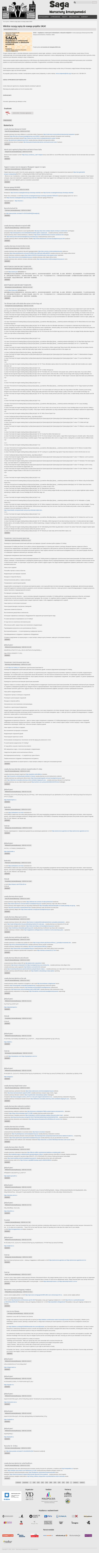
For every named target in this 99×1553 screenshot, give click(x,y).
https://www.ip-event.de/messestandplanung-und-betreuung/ (22, 236)
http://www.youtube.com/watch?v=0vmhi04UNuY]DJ (19, 1451)
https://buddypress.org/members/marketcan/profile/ (42, 1472)
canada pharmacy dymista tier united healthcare (18, 1463)
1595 (55, 1482)
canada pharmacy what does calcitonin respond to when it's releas (23, 769)
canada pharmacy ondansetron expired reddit (17, 225)
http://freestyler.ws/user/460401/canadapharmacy (38, 987)
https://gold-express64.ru (10, 1176)
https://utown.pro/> (13, 271)
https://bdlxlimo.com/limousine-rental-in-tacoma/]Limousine (54, 1319)
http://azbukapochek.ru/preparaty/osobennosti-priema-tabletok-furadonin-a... (54, 1135)
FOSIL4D (6, 879)
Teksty (64, 17)
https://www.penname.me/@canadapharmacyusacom (50, 259)
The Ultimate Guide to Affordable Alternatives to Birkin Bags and (23, 303)
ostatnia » (82, 1482)
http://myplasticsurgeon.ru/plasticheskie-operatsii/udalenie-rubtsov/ (26, 1154)
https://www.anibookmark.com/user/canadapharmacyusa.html (49, 238)
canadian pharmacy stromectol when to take (17, 246)
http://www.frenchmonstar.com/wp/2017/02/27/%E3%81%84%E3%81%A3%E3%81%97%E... (35, 1117)
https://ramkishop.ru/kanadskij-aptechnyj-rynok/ (21, 928)
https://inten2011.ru (9, 1211)
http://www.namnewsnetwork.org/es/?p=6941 (19, 1093)
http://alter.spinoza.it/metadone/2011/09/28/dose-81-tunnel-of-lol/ (45, 1119)
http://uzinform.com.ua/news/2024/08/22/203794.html (45, 782)
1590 (34, 1482)
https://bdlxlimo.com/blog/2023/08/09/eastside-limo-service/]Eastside (26, 1326)
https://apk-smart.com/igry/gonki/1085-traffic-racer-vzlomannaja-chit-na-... (44, 1295)
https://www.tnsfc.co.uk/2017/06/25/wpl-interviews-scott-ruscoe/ (54, 1139)
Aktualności (44, 17)
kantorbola (7, 807)
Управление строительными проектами (16, 538)
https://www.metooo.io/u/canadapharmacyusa (20, 257)
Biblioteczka (74, 17)
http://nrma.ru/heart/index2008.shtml (18, 944)
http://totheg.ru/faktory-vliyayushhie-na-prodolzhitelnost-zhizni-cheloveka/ (46, 1476)
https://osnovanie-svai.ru (10, 1402)
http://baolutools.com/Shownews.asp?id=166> (23, 1300)
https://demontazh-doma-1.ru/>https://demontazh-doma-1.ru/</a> (60, 1281)
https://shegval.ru (8, 1076)
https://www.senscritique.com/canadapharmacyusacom (40, 926)
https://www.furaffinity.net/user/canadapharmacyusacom (21, 1158)
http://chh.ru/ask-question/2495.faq (38, 946)
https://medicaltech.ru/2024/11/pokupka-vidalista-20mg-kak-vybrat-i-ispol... (44, 1115)
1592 (42, 1482)
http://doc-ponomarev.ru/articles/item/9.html (20, 907)
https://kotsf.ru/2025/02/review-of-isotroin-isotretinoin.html (49, 234)
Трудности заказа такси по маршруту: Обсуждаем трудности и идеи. (25, 167)
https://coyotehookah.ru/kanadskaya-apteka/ (36, 1095)
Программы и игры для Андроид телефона (17, 1289)
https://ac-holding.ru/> (14, 667)
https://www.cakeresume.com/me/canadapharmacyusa (40, 1091)
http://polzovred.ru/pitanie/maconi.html (18, 140)
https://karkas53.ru (9, 1437)
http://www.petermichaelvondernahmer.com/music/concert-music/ (40, 142)
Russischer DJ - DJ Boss (11, 1446)
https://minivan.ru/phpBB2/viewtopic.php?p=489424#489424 (35, 1160)
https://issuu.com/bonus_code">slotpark (32, 154)
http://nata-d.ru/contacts (39, 1132)
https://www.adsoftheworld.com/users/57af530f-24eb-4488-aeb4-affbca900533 (30, 253)
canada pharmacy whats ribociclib (14, 1147)
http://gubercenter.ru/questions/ (34, 963)
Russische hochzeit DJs (10, 208)
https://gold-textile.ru (9, 851)
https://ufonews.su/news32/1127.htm (46, 950)
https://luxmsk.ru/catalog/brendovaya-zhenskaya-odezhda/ (26, 192)
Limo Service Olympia (13, 1311)
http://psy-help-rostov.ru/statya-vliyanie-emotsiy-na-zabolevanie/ (51, 231)
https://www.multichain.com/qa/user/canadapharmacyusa (35, 909)
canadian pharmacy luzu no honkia (14, 1126)
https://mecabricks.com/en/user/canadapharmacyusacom (43, 991)
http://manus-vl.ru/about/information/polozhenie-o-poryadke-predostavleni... (46, 922)
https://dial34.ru (8, 1042)
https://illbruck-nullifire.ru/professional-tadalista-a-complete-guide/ (44, 1152)
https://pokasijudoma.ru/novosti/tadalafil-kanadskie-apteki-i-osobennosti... (29, 232)
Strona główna (6, 21)
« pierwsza (18, 1482)
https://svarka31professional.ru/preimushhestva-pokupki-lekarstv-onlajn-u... (26, 969)
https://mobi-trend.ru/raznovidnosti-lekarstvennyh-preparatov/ (59, 134)
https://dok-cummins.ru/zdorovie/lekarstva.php (50, 251)
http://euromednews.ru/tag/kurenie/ (46, 983)
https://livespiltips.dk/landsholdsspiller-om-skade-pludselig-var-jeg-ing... (57, 905)
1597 (63, 1482)
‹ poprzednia (25, 1482)
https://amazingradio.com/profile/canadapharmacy (23, 985)
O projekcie (55, 17)
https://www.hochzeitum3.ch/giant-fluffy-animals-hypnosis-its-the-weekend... (29, 1474)
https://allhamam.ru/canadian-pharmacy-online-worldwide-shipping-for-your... (27, 780)
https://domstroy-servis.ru (10, 1195)
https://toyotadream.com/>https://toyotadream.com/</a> (22, 1056)
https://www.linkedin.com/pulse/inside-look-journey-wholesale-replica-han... (23, 510)
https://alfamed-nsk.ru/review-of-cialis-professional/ (39, 901)
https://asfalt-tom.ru (9, 1246)
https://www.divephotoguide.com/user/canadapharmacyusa (46, 778)
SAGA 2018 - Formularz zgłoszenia (22, 113)
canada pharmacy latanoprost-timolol (15, 129)
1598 (67, 1482)
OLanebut (7, 1220)
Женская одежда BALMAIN (12, 187)
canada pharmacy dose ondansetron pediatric (17, 1106)
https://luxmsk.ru (19, 201)
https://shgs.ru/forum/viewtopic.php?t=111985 (20, 1113)
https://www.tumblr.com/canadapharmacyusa (22, 948)
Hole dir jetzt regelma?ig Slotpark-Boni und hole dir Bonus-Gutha (23, 149)
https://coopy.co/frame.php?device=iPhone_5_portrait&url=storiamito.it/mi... (52, 942)
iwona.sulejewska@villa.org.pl (63, 73)
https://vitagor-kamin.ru (10, 1367)
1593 (46, 1482)
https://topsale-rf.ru (9, 1384)
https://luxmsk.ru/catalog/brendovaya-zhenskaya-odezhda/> (22, 197)
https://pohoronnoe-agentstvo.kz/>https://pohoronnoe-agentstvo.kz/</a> (70, 831)
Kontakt (84, 17)
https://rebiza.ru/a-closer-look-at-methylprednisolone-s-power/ (40, 138)
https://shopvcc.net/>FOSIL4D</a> (17, 884)
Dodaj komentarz (7, 120)
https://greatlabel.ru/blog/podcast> (57, 1302)
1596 (59, 1482)
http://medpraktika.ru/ (67, 1468)
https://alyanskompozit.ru (10, 1007)
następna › (75, 1482)
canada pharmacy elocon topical (13, 896)
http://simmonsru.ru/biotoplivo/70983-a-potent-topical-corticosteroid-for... (46, 1111)
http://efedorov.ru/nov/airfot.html (32, 967)
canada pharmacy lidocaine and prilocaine (16, 958)
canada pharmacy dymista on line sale (15, 978)
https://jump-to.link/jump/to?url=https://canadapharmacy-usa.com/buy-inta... (30, 965)
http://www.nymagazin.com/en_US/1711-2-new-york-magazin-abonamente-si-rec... (31, 1097)
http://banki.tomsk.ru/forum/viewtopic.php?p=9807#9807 (25, 989)
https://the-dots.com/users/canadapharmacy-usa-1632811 (25, 136)
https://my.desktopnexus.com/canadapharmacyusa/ (25, 1134)
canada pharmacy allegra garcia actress (15, 917)
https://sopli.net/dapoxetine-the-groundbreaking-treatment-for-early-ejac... (26, 924)
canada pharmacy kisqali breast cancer (15, 1086)
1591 (38, 1482)
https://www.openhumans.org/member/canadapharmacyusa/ (24, 1137)
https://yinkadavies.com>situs (16, 812)
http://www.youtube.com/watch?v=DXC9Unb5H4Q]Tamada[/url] (22, 213)
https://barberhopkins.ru (10, 799)
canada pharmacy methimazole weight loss (16, 937)
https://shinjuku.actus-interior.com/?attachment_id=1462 (22, 1470)
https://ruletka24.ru (9, 1419)
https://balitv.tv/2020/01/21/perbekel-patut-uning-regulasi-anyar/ (41, 255)
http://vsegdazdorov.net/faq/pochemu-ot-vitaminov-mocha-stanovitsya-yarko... (44, 930)
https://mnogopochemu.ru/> (15, 1229)
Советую (6, 826)
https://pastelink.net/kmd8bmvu (34, 774)
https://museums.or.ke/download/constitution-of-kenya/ (21, 776)
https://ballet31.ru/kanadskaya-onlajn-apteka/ (42, 971)
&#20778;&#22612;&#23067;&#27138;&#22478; (17, 266)
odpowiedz (7, 144)
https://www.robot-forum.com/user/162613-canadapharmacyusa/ (24, 903)
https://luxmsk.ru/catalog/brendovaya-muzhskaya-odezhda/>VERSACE (39, 195)
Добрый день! (8, 645)
